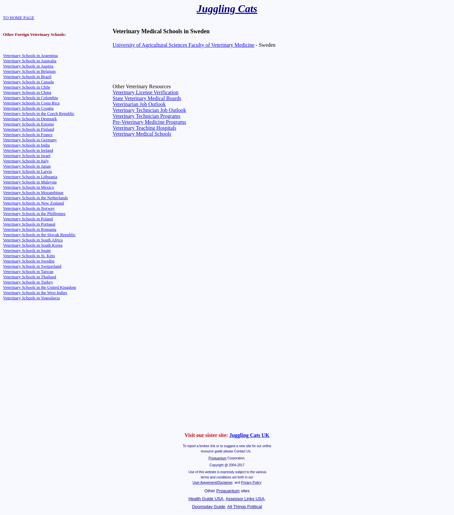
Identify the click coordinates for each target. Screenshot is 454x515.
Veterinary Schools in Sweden (28, 260)
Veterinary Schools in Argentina (30, 55)
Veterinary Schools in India (26, 145)
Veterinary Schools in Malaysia (30, 181)
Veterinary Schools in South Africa (33, 239)
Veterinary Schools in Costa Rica (31, 102)
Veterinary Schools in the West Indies (35, 292)
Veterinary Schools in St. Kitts (29, 255)
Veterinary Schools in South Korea (33, 245)
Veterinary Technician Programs (147, 116)
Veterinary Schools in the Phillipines (34, 213)
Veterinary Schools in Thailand (29, 276)
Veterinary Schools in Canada (28, 81)
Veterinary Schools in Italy (26, 160)
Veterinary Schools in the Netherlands (35, 197)
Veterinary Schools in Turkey (28, 282)
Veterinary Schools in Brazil (27, 76)
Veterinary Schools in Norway (29, 208)
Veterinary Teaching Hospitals (144, 128)
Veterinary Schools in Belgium (29, 71)
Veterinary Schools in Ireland (28, 150)
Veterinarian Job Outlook (139, 104)
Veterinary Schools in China (27, 92)
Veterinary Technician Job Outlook (149, 110)
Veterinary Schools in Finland (28, 129)
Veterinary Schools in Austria (28, 66)
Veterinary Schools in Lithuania (30, 176)
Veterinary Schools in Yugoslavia (31, 297)
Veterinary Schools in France (28, 134)
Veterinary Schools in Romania (29, 229)
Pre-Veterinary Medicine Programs (149, 122)
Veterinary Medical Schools (142, 134)
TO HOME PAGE (18, 17)
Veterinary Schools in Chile (26, 87)
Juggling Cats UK (249, 435)
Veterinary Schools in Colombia (30, 97)
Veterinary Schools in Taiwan (28, 271)
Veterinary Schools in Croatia (28, 108)
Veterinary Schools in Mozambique (33, 192)
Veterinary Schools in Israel (26, 155)
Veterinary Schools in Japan (27, 166)
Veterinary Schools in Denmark (30, 118)
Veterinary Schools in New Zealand (33, 203)
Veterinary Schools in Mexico (28, 187)
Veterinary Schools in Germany (30, 139)
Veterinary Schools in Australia (29, 60)
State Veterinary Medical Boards (147, 98)
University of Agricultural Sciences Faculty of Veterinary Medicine (183, 45)
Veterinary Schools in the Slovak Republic (39, 234)
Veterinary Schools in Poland (28, 218)
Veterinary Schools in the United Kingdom (39, 287)
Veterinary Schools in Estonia (28, 124)
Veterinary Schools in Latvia (27, 171)
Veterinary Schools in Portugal (29, 224)
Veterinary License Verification (146, 92)
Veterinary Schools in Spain (27, 250)
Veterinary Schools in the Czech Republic (38, 113)
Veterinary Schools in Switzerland (32, 266)
